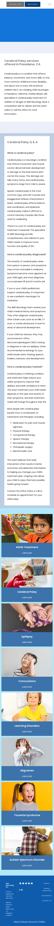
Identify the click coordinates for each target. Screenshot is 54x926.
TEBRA (42, 922)
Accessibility (47, 896)
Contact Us (46, 901)
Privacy (47, 883)
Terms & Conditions (46, 889)
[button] (50, 4)
